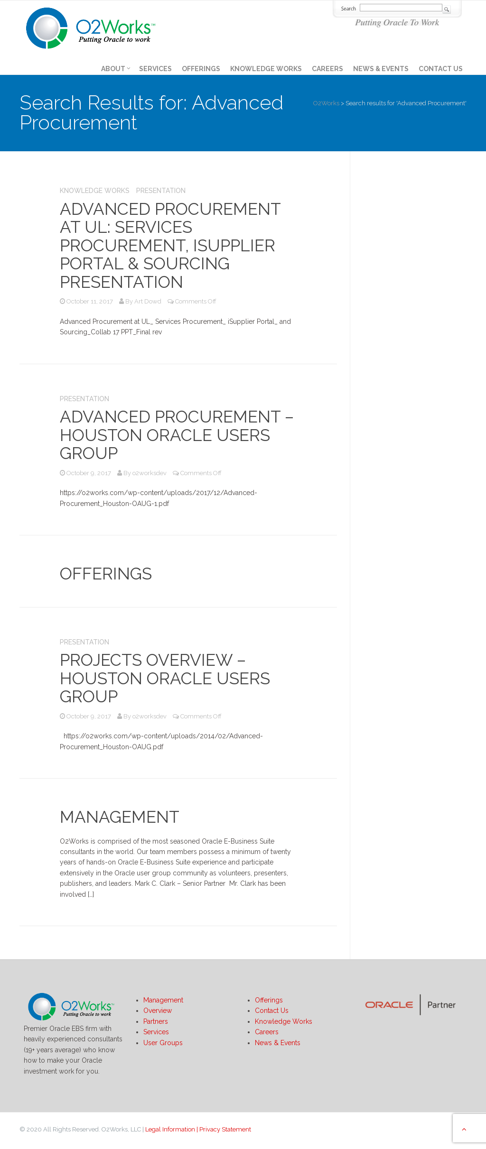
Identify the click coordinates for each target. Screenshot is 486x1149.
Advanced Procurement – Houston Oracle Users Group (177, 435)
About (116, 69)
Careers (327, 69)
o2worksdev (149, 473)
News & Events (381, 69)
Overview (157, 1010)
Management (119, 817)
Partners (155, 1021)
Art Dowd (147, 301)
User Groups (163, 1043)
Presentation (161, 190)
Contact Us (441, 69)
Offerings (201, 69)
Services (155, 69)
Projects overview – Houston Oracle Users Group (165, 678)
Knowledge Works (266, 69)
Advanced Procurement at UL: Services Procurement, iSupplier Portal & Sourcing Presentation (170, 245)
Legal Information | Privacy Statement (198, 1129)
